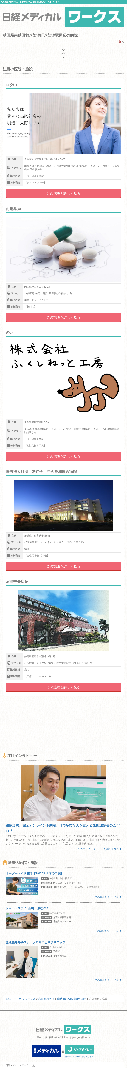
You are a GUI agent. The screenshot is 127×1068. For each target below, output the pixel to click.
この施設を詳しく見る (63, 193)
